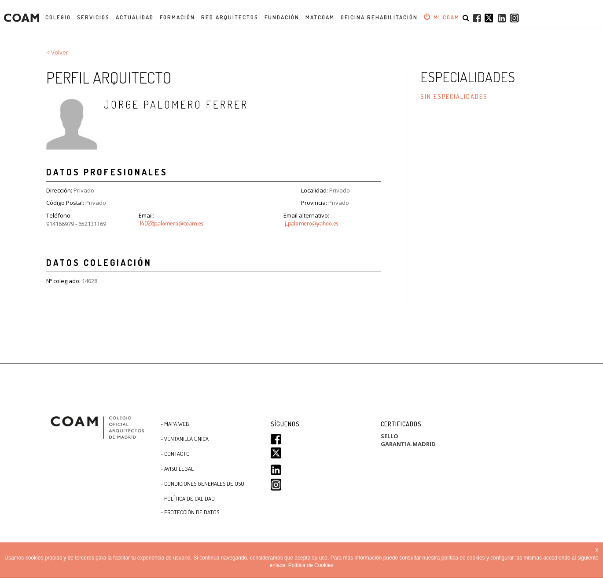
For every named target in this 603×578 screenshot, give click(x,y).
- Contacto (175, 453)
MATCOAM (320, 17)
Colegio (58, 17)
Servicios (93, 17)
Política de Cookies (311, 565)
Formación (177, 17)
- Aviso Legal (177, 468)
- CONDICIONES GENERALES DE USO (202, 483)
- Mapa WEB (175, 423)
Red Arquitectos (229, 17)
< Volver (57, 52)
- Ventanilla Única (185, 438)
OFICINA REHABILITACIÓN (379, 17)
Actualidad (135, 17)
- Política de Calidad (188, 498)
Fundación (282, 17)
